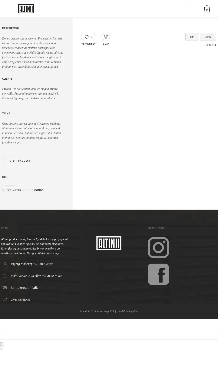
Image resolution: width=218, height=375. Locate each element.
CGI (28, 190)
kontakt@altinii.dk (24, 288)
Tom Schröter (13, 189)
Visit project (20, 160)
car (192, 36)
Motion (38, 190)
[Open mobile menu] (192, 8)
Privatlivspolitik (105, 311)
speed (208, 36)
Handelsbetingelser (127, 311)
